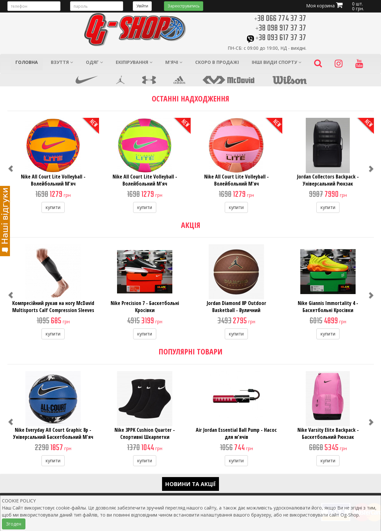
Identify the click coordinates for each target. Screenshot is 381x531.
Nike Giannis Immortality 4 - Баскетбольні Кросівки (328, 307)
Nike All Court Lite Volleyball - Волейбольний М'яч (53, 180)
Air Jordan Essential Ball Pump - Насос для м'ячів (236, 433)
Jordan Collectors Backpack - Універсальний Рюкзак (328, 180)
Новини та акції (190, 484)
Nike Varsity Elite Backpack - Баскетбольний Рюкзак (328, 433)
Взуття (62, 62)
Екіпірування (134, 62)
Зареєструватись (184, 6)
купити (53, 207)
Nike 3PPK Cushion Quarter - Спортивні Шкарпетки (144, 433)
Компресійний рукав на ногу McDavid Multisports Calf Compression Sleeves (53, 307)
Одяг (94, 62)
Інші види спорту (276, 62)
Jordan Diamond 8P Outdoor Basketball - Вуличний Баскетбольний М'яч (236, 310)
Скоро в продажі (217, 62)
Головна (26, 62)
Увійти (142, 6)
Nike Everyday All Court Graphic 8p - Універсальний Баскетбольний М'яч (53, 433)
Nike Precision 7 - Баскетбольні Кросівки (145, 307)
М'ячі (173, 62)
